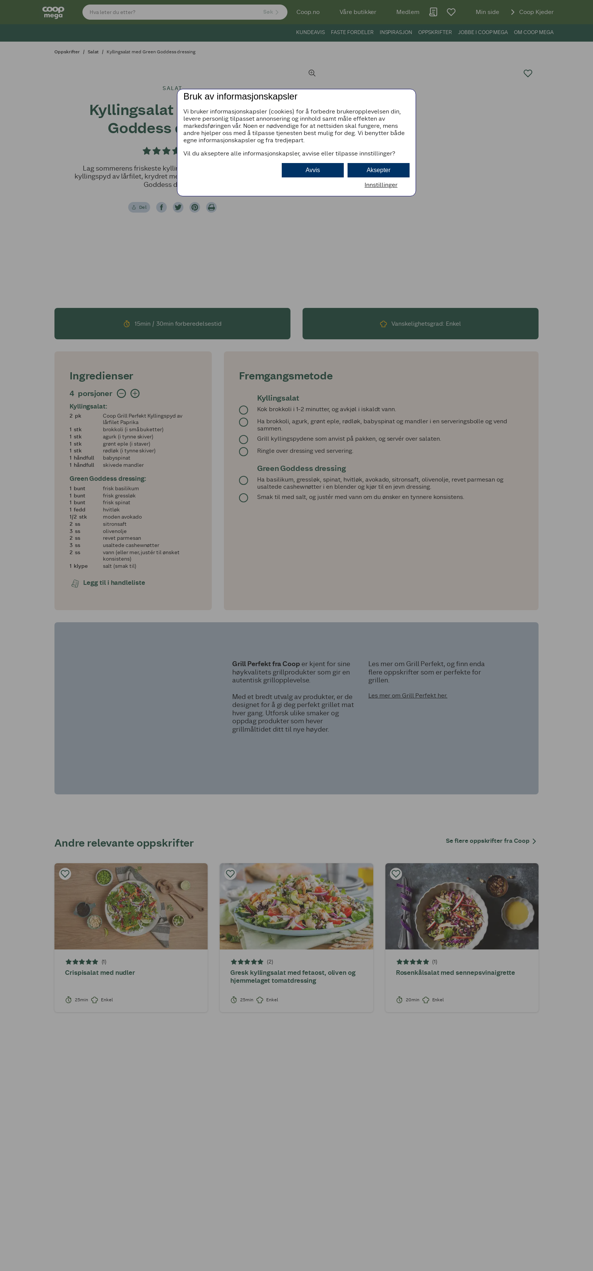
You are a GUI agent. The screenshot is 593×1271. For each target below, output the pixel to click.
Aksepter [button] (378, 170)
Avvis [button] (313, 170)
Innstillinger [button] (381, 184)
